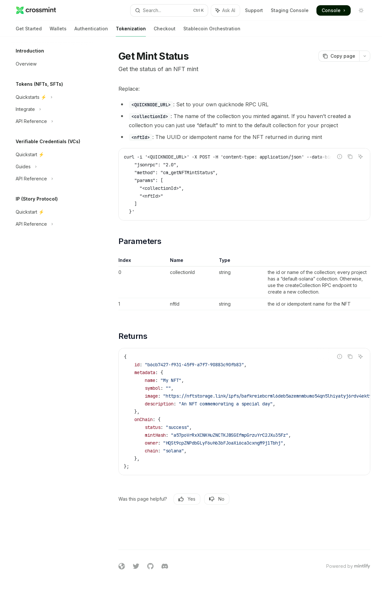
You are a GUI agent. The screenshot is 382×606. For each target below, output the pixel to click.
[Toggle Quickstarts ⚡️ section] (52, 97)
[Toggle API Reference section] (52, 121)
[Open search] (169, 10)
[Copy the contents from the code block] (350, 156)
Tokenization (131, 31)
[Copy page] (338, 56)
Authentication (91, 31)
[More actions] (364, 56)
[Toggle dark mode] (361, 10)
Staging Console (290, 10)
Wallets (58, 31)
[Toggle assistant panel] (225, 10)
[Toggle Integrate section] (52, 109)
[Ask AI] (360, 156)
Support (254, 10)
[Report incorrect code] (339, 156)
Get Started (29, 31)
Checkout (165, 31)
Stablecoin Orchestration (211, 31)
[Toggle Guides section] (52, 167)
